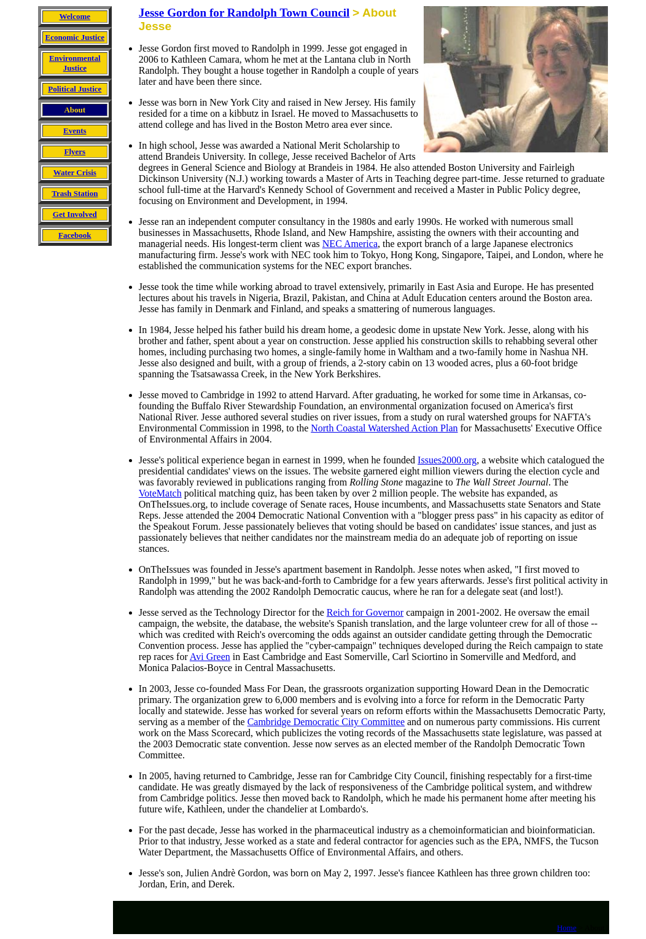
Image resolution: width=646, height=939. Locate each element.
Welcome (75, 16)
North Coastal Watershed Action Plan (384, 428)
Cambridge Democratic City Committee (326, 722)
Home (567, 927)
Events (75, 130)
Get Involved (75, 214)
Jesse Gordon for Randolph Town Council (244, 12)
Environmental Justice (75, 63)
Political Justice (74, 88)
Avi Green (210, 656)
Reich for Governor (365, 612)
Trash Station (75, 193)
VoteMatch (160, 493)
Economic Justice (74, 37)
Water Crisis (74, 172)
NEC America (350, 243)
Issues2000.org (447, 460)
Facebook (74, 235)
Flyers (74, 151)
